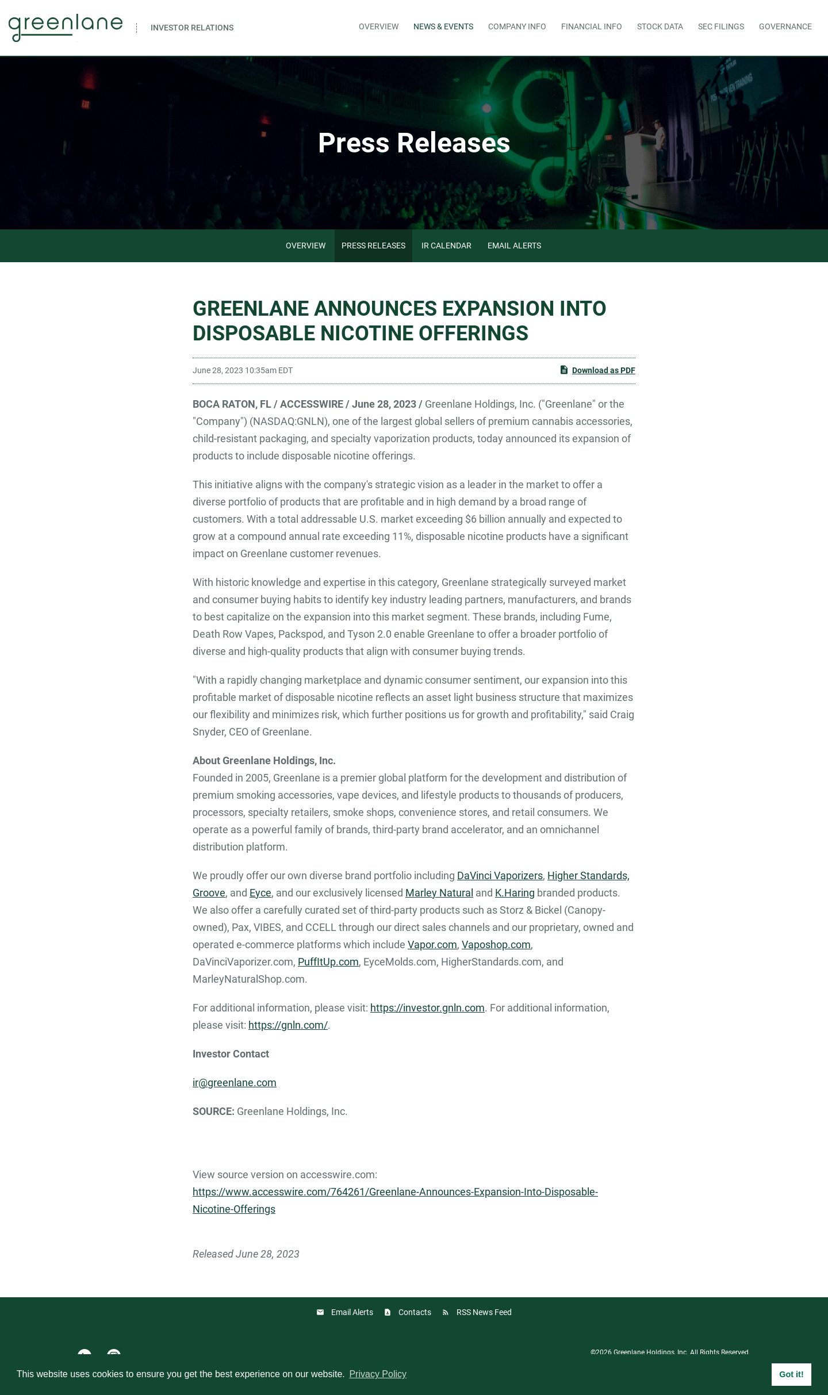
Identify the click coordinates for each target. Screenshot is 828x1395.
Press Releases (373, 245)
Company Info (517, 26)
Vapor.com (432, 944)
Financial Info (591, 26)
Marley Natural (439, 893)
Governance (785, 26)
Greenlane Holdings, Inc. (651, 1352)
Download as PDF (597, 370)
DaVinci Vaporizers (500, 875)
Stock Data (660, 26)
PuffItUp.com (328, 962)
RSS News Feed (484, 1312)
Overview (378, 26)
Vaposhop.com (496, 944)
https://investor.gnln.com (427, 1008)
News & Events (443, 26)
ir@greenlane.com (235, 1082)
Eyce (260, 893)
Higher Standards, (588, 875)
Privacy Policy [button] (378, 1374)
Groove (209, 893)
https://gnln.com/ (288, 1025)
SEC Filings (721, 26)
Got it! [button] (791, 1374)
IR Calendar (446, 245)
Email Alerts (514, 245)
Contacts (414, 1312)
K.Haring (515, 893)
